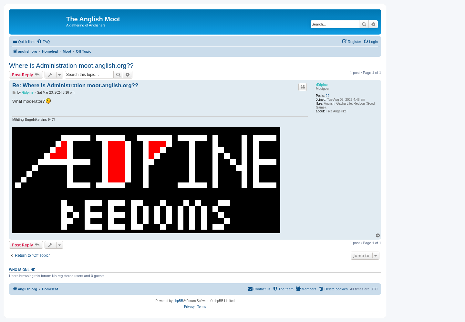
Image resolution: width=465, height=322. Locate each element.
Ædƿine (322, 85)
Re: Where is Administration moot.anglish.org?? (75, 85)
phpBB (178, 301)
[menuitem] (43, 42)
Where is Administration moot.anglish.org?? (71, 65)
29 (327, 96)
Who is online (22, 270)
